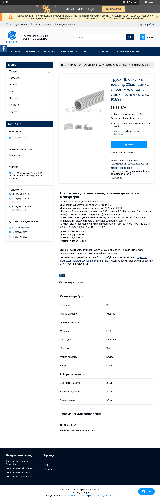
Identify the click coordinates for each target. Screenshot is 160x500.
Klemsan (48, 469)
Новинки (49, 51)
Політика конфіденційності (101, 495)
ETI (45, 461)
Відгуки (13, 111)
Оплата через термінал (18, 472)
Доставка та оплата (127, 51)
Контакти (102, 51)
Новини (13, 84)
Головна (14, 51)
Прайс (86, 51)
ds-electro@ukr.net (21, 227)
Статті (12, 91)
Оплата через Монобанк (18, 476)
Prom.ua (95, 490)
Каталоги (67, 51)
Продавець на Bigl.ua (80, 493)
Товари (30, 51)
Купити (129, 144)
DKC (46, 465)
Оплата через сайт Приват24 (21, 468)
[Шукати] (130, 37)
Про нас (14, 60)
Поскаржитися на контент (76, 495)
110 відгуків (132, 2)
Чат (146, 491)
